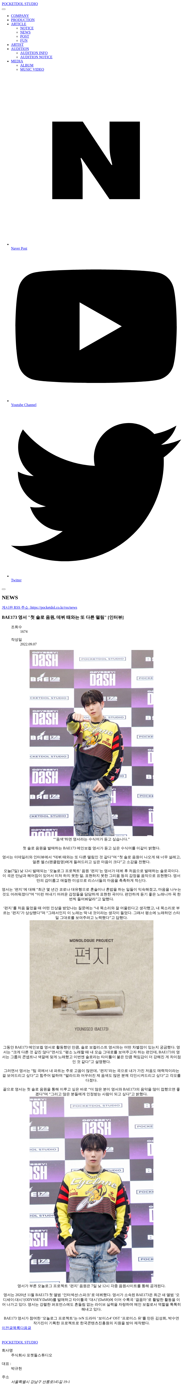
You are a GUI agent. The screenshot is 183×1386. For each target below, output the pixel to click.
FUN (24, 40)
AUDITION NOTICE (36, 57)
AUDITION (20, 49)
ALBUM (26, 65)
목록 (16, 1328)
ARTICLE (18, 24)
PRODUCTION (23, 20)
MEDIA (17, 61)
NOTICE (27, 28)
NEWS (25, 32)
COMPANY (20, 16)
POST (24, 36)
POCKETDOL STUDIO (20, 4)
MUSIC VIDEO (32, 69)
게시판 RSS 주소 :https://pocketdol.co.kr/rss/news (39, 607)
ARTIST (17, 45)
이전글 (7, 1328)
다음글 (25, 1328)
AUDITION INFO (34, 53)
